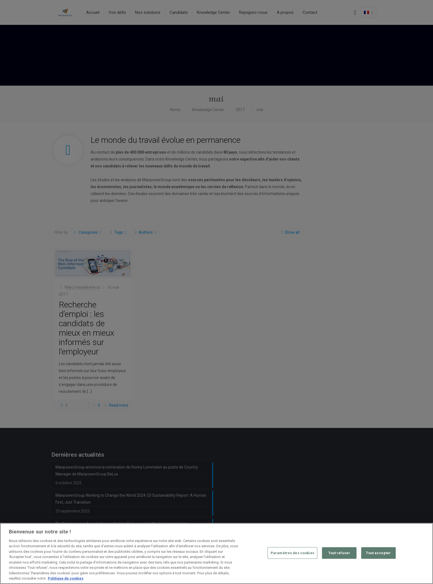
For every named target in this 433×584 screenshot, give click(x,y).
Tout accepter (378, 553)
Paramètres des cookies (292, 553)
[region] (216, 553)
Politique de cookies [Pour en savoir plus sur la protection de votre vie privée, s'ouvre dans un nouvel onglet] (65, 578)
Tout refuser (339, 553)
